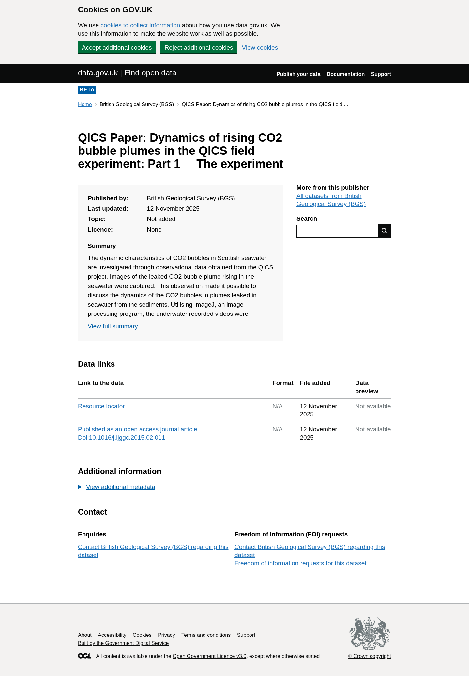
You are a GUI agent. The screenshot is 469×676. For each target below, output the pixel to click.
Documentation (346, 74)
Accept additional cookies (117, 47)
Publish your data (298, 74)
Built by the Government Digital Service (123, 643)
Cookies (142, 635)
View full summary (113, 326)
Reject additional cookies (198, 47)
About (85, 635)
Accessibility (112, 635)
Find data (384, 230)
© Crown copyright (369, 656)
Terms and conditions (206, 635)
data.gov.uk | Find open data (127, 72)
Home (85, 104)
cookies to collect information (140, 25)
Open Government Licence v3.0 (209, 656)
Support (381, 74)
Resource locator (101, 406)
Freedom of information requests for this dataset (300, 563)
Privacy (166, 635)
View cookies (260, 47)
